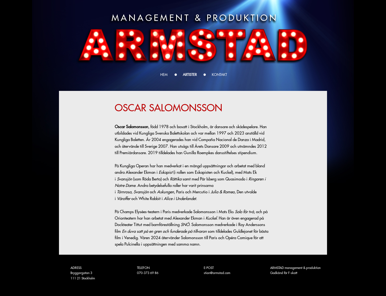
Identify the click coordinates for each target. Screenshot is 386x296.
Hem (164, 74)
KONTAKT (219, 74)
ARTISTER (190, 74)
